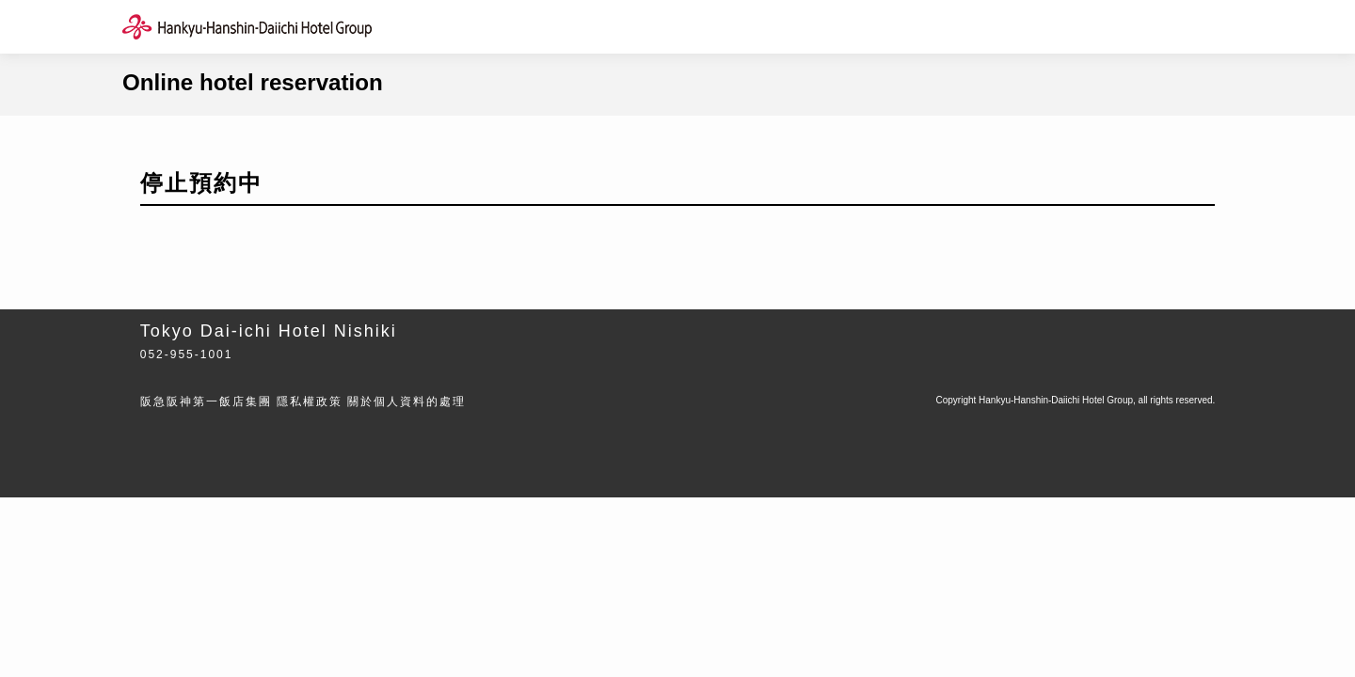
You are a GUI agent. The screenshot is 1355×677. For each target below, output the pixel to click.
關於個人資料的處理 (406, 401)
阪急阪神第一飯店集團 (206, 401)
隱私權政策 (310, 401)
